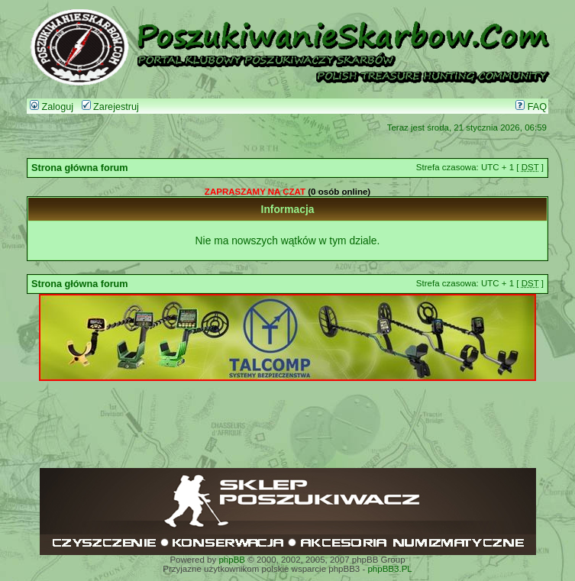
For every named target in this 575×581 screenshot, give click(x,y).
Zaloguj (51, 107)
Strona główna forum (79, 168)
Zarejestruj (110, 107)
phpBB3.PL (389, 568)
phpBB (231, 559)
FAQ (531, 107)
